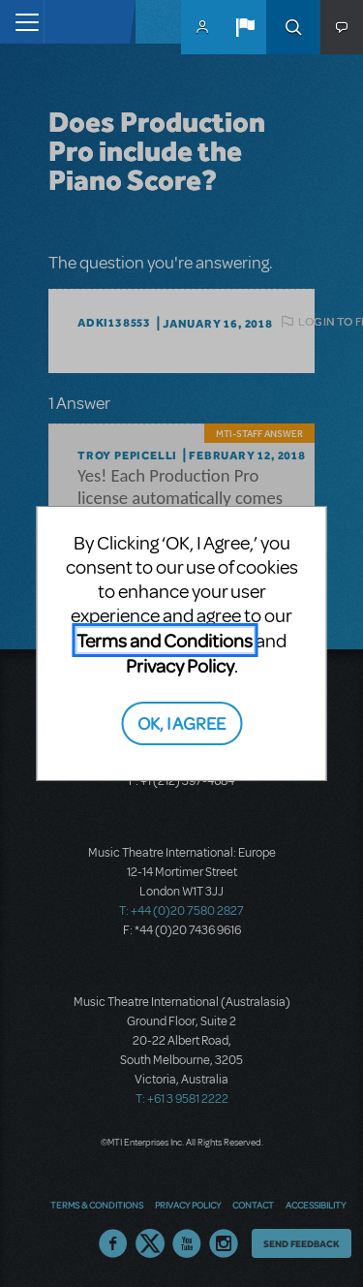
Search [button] (293, 27)
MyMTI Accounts (202, 27)
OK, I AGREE (181, 722)
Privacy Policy (180, 665)
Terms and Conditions (164, 640)
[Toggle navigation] (22, 22)
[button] (245, 27)
